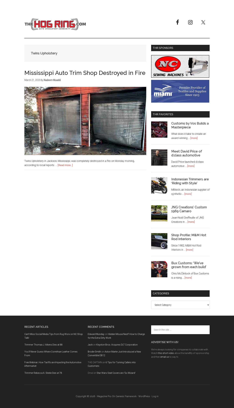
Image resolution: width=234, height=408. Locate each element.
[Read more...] (65, 165)
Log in (155, 396)
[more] (194, 138)
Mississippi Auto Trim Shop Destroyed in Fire (84, 72)
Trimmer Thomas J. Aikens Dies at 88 (43, 344)
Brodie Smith (94, 351)
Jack (90, 344)
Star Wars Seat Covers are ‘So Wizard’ (116, 373)
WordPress (144, 396)
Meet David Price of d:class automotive (186, 153)
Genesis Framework (126, 396)
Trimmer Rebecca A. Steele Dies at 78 (43, 373)
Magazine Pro (104, 396)
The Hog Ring (55, 24)
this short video (166, 353)
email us (164, 357)
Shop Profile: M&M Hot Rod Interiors (188, 237)
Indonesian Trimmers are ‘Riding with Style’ (190, 181)
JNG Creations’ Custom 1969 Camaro (189, 209)
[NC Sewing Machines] (180, 76)
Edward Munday (96, 334)
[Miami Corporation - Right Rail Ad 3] (180, 101)
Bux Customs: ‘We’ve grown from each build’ (188, 265)
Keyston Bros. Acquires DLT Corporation (117, 344)
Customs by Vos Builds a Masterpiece (190, 125)
